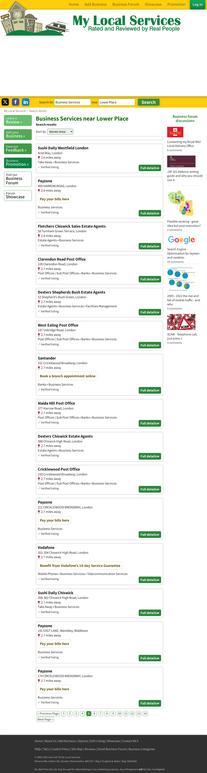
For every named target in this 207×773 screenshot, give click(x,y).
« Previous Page (48, 713)
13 (138, 713)
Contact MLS (130, 741)
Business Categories (142, 749)
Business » (19, 134)
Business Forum (19, 178)
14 (145, 713)
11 (126, 713)
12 (132, 713)
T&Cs (46, 749)
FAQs (38, 749)
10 (119, 713)
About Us (50, 741)
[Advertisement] (103, 66)
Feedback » (19, 148)
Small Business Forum (112, 749)
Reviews (90, 749)
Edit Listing (97, 741)
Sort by (41, 131)
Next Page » (45, 719)
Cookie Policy (60, 749)
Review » (19, 120)
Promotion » (19, 162)
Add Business (67, 741)
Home (38, 741)
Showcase (19, 195)
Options (83, 741)
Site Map (77, 749)
